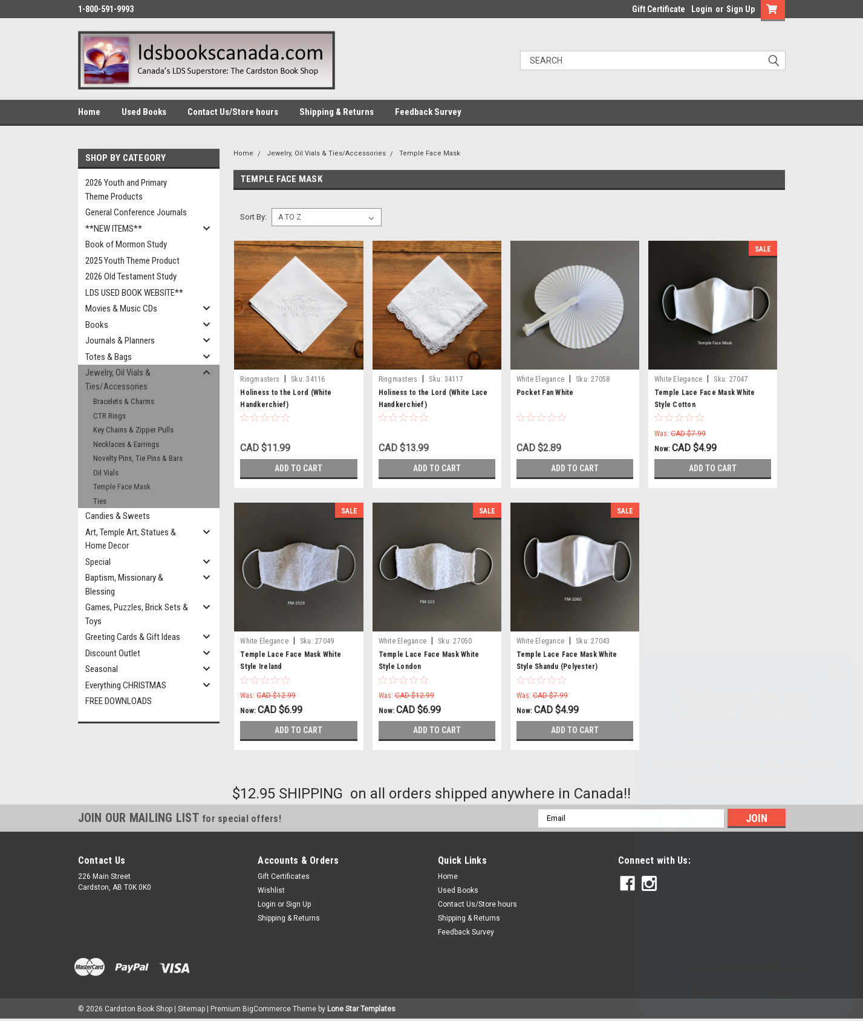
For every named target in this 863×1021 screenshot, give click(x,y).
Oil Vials (106, 472)
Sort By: (253, 216)
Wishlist (271, 890)
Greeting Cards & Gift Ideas (132, 636)
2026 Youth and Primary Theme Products (126, 189)
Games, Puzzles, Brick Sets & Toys (136, 614)
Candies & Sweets (117, 515)
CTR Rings (109, 415)
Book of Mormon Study (126, 244)
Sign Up (740, 9)
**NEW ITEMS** (113, 228)
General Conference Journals (136, 212)
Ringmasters (259, 379)
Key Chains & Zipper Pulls (133, 429)
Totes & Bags (108, 356)
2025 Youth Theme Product (132, 260)
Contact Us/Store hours (232, 111)
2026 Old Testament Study (131, 276)
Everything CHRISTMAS (125, 685)
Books (96, 324)
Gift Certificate (658, 9)
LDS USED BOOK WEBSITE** (134, 292)
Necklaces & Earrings (126, 444)
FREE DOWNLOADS (118, 701)
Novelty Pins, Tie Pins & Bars (138, 458)
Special (98, 561)
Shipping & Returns (336, 111)
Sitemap (191, 1009)
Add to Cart (298, 468)
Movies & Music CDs (121, 308)
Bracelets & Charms (123, 401)
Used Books (144, 111)
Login (701, 9)
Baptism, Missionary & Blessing (124, 584)
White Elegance (540, 379)
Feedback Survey (428, 111)
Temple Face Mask (122, 486)
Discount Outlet (112, 653)
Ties (99, 501)
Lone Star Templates (361, 1009)
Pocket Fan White (545, 392)
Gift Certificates (284, 876)
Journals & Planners (120, 340)
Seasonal (101, 669)
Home (89, 111)
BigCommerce (267, 1009)
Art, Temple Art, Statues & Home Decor (130, 539)
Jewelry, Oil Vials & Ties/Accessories (118, 379)
